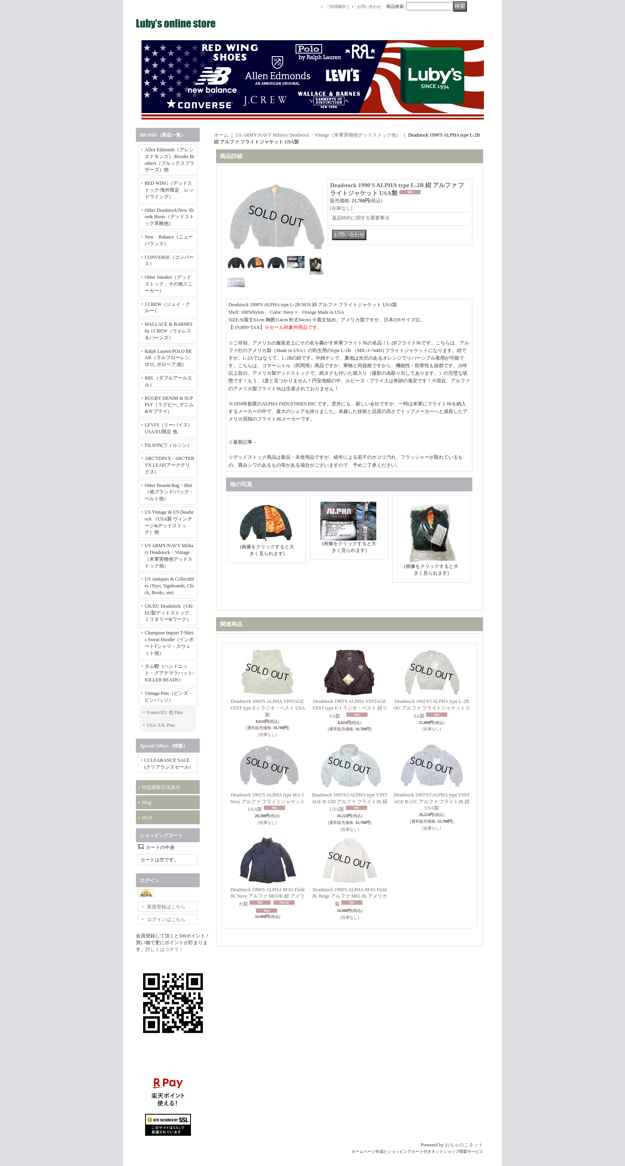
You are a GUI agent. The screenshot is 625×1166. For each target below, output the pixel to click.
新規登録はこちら (166, 907)
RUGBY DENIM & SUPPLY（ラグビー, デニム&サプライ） (169, 405)
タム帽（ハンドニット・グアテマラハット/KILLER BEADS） (169, 673)
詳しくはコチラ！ (164, 949)
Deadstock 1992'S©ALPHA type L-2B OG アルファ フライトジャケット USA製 (432, 708)
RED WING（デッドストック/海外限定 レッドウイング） (169, 190)
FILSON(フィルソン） (168, 445)
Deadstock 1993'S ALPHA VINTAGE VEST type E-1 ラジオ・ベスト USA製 (267, 708)
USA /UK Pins (161, 725)
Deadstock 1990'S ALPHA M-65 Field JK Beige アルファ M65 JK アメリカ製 (349, 897)
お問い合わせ (369, 6)
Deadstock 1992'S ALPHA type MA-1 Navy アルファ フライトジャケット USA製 (267, 802)
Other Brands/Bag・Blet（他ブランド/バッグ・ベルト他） (169, 492)
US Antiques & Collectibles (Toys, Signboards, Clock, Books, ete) (169, 585)
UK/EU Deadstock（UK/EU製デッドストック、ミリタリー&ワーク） (169, 612)
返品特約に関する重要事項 (360, 218)
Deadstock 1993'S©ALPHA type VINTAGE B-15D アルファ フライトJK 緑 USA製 (350, 802)
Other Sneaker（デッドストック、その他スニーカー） (169, 283)
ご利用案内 (336, 6)
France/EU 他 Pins (165, 712)
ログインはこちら (166, 919)
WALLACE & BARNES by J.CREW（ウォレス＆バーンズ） (169, 330)
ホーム (221, 135)
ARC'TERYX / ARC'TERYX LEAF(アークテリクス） (169, 465)
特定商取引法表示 (161, 787)
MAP (147, 817)
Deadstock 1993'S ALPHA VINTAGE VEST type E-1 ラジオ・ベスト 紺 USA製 (349, 708)
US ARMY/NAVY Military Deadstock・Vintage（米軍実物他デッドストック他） (318, 135)
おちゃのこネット (464, 1145)
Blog (146, 802)
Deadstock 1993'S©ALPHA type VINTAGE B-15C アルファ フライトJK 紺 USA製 (432, 801)
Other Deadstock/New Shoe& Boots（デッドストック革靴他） (169, 217)
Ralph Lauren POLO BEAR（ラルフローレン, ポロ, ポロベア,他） (168, 358)
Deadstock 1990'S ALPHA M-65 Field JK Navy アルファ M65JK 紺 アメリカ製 (267, 897)
